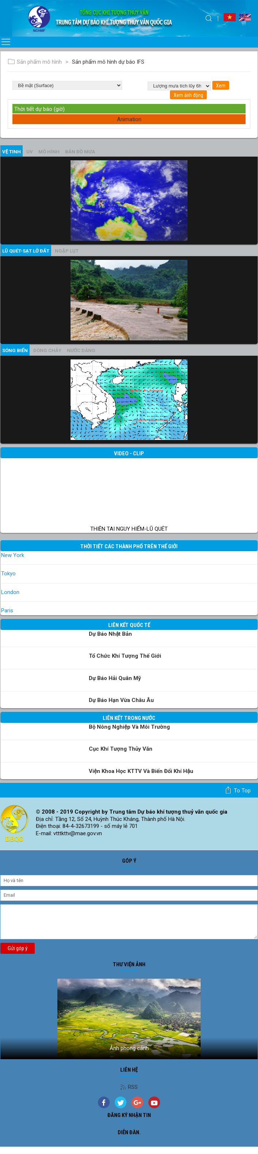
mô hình (49, 151)
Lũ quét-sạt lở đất (25, 251)
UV (29, 151)
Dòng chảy (47, 350)
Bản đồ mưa (80, 151)
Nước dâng (81, 350)
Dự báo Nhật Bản (110, 634)
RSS (129, 1087)
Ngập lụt (67, 251)
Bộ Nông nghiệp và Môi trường (129, 727)
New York (12, 555)
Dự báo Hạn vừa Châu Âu (121, 700)
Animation (129, 119)
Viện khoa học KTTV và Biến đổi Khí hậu (141, 771)
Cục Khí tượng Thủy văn (120, 749)
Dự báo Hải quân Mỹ (115, 678)
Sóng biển (15, 350)
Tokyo (8, 573)
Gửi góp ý (17, 948)
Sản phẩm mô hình (35, 62)
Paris (7, 610)
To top (238, 790)
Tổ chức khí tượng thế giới (125, 656)
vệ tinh (11, 151)
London (10, 592)
